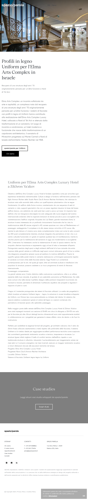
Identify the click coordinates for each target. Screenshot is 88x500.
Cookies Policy (31, 492)
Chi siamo (7, 446)
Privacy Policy (21, 492)
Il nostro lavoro (9, 448)
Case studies (8, 453)
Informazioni (53, 496)
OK (84, 496)
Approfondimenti (9, 451)
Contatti (7, 456)
